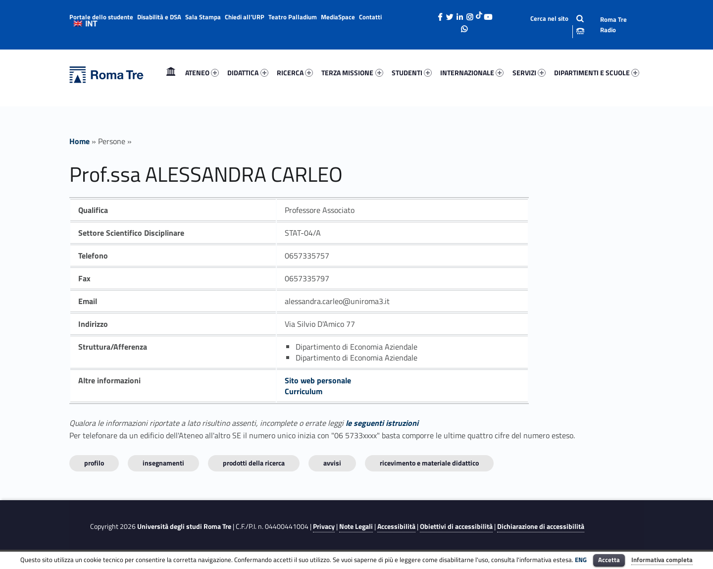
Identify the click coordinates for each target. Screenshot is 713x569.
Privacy (324, 526)
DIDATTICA (247, 72)
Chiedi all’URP (244, 17)
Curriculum (303, 391)
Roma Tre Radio (613, 24)
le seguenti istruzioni (382, 423)
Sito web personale (318, 380)
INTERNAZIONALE (472, 72)
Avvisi (332, 463)
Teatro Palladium (292, 17)
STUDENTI (412, 72)
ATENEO (202, 72)
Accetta (609, 560)
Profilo (94, 463)
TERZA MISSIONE (352, 72)
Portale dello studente (101, 17)
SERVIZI (529, 72)
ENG (581, 560)
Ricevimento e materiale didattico (429, 463)
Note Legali (356, 526)
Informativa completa (662, 560)
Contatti (370, 17)
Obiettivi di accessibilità (456, 526)
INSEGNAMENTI (163, 463)
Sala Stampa (203, 17)
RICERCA (295, 72)
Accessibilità (396, 526)
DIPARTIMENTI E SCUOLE (596, 72)
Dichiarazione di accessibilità (540, 526)
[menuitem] (171, 73)
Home (171, 72)
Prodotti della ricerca (254, 463)
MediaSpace (338, 17)
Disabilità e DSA (159, 17)
